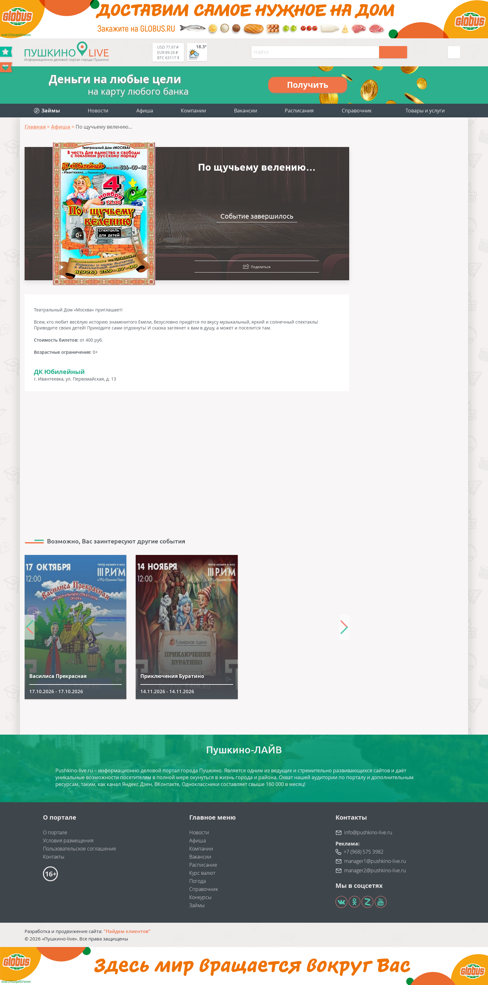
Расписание (203, 864)
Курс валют (202, 872)
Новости (98, 110)
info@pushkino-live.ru (368, 832)
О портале (55, 832)
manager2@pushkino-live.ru (375, 870)
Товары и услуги (425, 110)
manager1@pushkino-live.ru (375, 861)
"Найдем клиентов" (127, 931)
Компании (193, 110)
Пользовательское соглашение (79, 848)
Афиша (144, 110)
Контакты (53, 856)
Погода (197, 881)
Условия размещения (68, 840)
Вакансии (245, 110)
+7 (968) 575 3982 (363, 851)
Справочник (357, 110)
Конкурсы (200, 897)
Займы (197, 905)
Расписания (299, 110)
